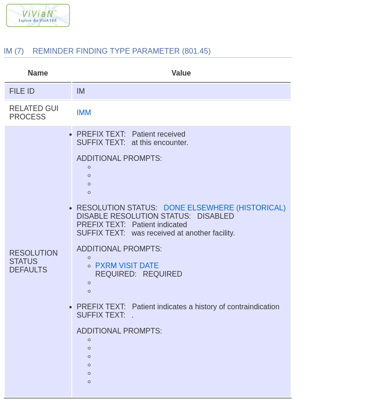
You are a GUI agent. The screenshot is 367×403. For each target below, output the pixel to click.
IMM (84, 113)
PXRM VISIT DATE (127, 266)
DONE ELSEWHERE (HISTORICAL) (225, 208)
